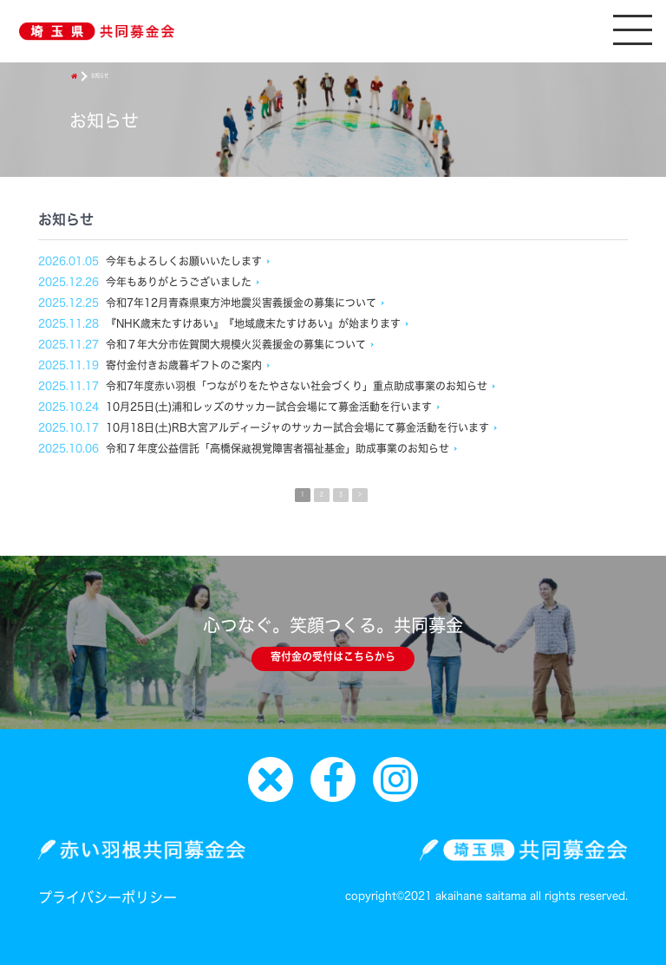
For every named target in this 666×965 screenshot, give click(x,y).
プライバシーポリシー (107, 897)
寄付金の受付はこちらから (333, 656)
